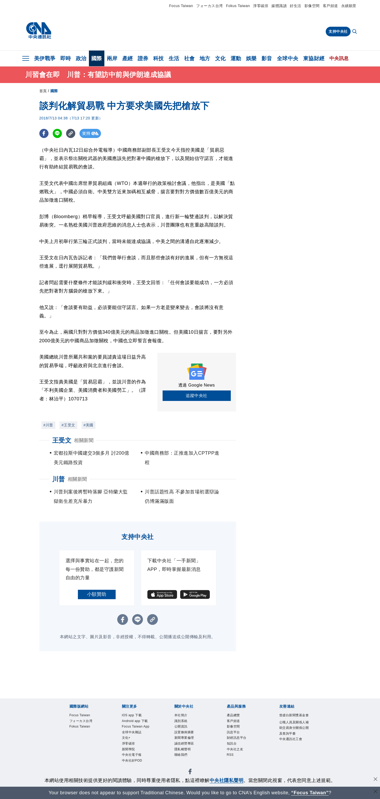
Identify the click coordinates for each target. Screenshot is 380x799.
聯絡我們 (182, 760)
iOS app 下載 (133, 716)
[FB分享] (44, 133)
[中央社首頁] (38, 30)
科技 (158, 58)
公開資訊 (182, 728)
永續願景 (348, 6)
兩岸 (112, 58)
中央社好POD (134, 773)
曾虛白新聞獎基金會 (294, 719)
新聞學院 (129, 760)
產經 (127, 58)
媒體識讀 (279, 6)
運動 (236, 58)
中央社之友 (236, 754)
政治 (81, 58)
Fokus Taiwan (238, 6)
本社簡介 (182, 716)
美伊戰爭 (45, 58)
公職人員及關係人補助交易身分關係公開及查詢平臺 (294, 735)
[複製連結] (70, 133)
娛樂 (251, 58)
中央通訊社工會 (292, 748)
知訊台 (232, 747)
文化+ (127, 747)
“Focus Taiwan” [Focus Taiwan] (310, 792)
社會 (189, 58)
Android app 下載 (137, 722)
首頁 (43, 91)
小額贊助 (96, 594)
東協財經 (314, 58)
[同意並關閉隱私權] (375, 780)
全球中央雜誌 (133, 741)
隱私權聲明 (184, 754)
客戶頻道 (330, 6)
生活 (174, 58)
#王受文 (68, 425)
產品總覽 (234, 716)
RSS (231, 760)
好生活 (295, 6)
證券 (143, 58)
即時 (65, 58)
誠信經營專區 (185, 747)
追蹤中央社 (196, 395)
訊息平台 (234, 735)
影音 (266, 58)
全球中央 (287, 58)
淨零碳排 (260, 6)
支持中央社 (338, 31)
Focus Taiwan (181, 6)
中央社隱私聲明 (227, 780)
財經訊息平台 (238, 741)
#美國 (88, 425)
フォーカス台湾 (209, 6)
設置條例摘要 (185, 735)
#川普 (48, 425)
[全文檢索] (355, 32)
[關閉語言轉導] (375, 792)
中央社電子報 (133, 766)
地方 (205, 58)
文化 (220, 58)
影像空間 (312, 6)
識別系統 (182, 722)
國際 (96, 58)
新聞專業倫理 (185, 741)
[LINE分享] (57, 133)
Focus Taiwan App (134, 731)
